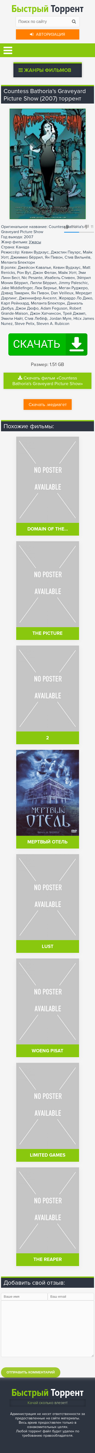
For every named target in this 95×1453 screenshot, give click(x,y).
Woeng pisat (47, 1051)
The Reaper (47, 1259)
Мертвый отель (47, 842)
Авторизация (47, 34)
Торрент (47, 9)
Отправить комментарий (31, 1372)
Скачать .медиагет (48, 404)
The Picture (47, 633)
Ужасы (35, 242)
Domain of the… (47, 529)
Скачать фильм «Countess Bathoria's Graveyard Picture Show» (47, 380)
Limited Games (47, 1155)
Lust (47, 947)
